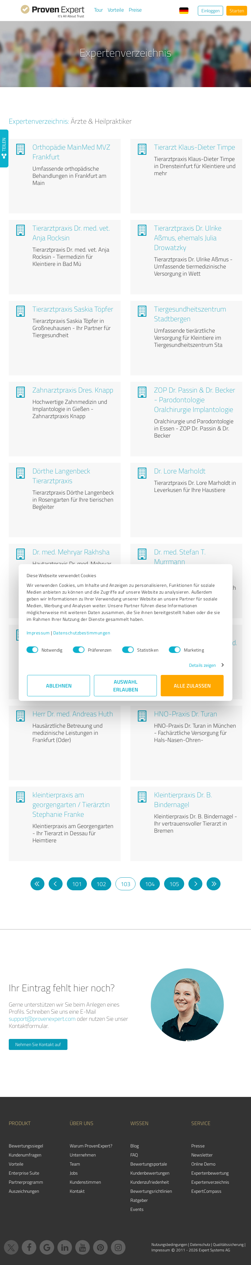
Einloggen (210, 10)
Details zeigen (201, 665)
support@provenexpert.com (42, 1018)
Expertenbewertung (210, 1173)
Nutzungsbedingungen (169, 1244)
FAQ (134, 1155)
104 (150, 884)
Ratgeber (139, 1200)
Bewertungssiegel (26, 1146)
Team (75, 1164)
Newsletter (202, 1155)
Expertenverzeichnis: (39, 121)
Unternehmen (83, 1155)
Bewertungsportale (148, 1164)
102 (101, 884)
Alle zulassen (192, 685)
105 (174, 884)
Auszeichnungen (24, 1191)
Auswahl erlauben (125, 685)
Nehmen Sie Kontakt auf (38, 1044)
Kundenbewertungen (149, 1173)
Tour (98, 9)
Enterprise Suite (24, 1173)
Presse (198, 1146)
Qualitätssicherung (228, 1244)
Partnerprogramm (26, 1182)
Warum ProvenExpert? (91, 1146)
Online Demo (203, 1164)
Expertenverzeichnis (210, 1182)
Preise (135, 9)
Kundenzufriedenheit (149, 1182)
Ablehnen (59, 685)
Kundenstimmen (85, 1182)
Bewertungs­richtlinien (151, 1191)
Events (137, 1209)
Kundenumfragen (25, 1155)
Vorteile (116, 9)
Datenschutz (200, 1244)
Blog (134, 1146)
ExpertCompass (206, 1191)
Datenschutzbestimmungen (82, 633)
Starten (237, 10)
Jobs (74, 1173)
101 (77, 884)
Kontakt (77, 1191)
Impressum (39, 633)
